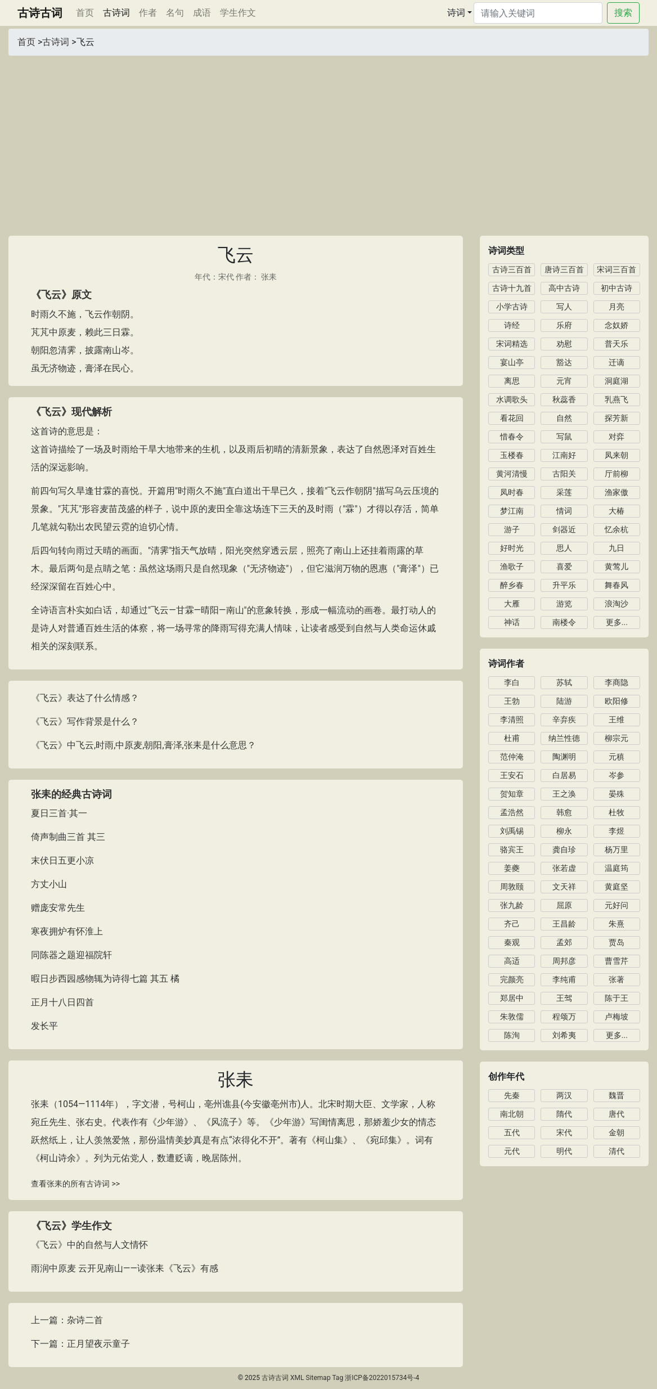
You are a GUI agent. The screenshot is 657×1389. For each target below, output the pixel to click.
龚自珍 (564, 849)
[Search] (538, 13)
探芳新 (616, 417)
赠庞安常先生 (58, 907)
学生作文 (238, 12)
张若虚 (564, 868)
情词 (564, 510)
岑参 (616, 775)
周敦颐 (512, 886)
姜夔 (512, 868)
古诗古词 (39, 13)
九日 (616, 547)
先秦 (512, 1095)
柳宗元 (616, 738)
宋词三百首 (616, 269)
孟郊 (564, 942)
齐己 (512, 923)
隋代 (564, 1113)
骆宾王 (512, 849)
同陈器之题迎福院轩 (71, 955)
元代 (512, 1151)
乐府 (564, 325)
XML (297, 1378)
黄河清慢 (512, 473)
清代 (616, 1151)
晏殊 (616, 793)
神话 (512, 622)
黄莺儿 (616, 566)
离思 (512, 380)
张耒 (269, 276)
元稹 (616, 756)
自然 (564, 417)
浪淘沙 (616, 603)
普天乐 (616, 343)
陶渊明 (564, 756)
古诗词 (116, 12)
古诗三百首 (512, 269)
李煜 (616, 830)
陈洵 (512, 1035)
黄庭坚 (616, 886)
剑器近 (564, 529)
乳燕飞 (616, 399)
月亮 (616, 306)
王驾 (564, 998)
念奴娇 (616, 325)
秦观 (512, 942)
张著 (616, 979)
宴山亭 (512, 362)
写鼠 (564, 436)
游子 (512, 529)
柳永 (564, 830)
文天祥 (564, 886)
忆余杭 (616, 529)
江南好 (564, 455)
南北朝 (512, 1113)
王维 (616, 719)
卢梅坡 (616, 1016)
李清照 (512, 719)
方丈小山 (49, 884)
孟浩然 (512, 812)
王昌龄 (564, 923)
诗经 (512, 325)
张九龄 (512, 905)
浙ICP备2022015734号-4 (382, 1378)
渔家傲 (616, 492)
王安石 (512, 775)
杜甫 (512, 738)
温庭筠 (616, 868)
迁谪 (616, 362)
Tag (337, 1378)
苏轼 (564, 682)
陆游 (564, 700)
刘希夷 (564, 1035)
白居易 (564, 775)
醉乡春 (512, 585)
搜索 (623, 12)
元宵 (564, 380)
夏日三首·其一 (59, 813)
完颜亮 (512, 979)
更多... (617, 622)
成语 (202, 12)
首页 (87, 12)
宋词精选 (512, 343)
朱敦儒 (512, 1016)
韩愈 (564, 812)
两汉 (564, 1095)
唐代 (616, 1113)
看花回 (512, 417)
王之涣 (564, 793)
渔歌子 (512, 566)
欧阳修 (616, 700)
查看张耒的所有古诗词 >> (75, 1183)
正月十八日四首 (62, 1002)
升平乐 (564, 585)
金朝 (616, 1132)
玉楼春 (512, 455)
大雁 (512, 603)
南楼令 (564, 622)
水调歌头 (512, 399)
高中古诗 (564, 288)
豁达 (564, 362)
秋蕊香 (564, 399)
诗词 (456, 12)
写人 (564, 306)
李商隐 (616, 682)
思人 (564, 547)
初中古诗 (616, 288)
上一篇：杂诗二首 (67, 1320)
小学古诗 (512, 306)
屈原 (564, 905)
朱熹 (616, 923)
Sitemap (318, 1378)
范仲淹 (512, 756)
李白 (512, 682)
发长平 (44, 1026)
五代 (512, 1132)
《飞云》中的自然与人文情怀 (89, 1244)
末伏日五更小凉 (62, 860)
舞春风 (616, 585)
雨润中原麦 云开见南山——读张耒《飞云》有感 (124, 1268)
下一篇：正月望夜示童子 (80, 1343)
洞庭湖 (616, 380)
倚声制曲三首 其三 (68, 836)
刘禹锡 (512, 830)
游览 (564, 603)
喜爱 (564, 566)
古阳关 (564, 473)
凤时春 (512, 492)
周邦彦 (564, 960)
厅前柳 (616, 473)
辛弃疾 (564, 719)
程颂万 (564, 1016)
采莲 (564, 492)
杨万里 (616, 849)
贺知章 (512, 793)
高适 (512, 960)
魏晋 (616, 1095)
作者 (148, 12)
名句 (175, 12)
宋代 (226, 276)
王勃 (512, 700)
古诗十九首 (512, 288)
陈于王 (616, 998)
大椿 (616, 510)
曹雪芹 (616, 960)
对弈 (616, 436)
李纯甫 (564, 979)
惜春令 (512, 436)
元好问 (616, 905)
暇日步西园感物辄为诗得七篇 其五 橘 (105, 978)
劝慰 (564, 343)
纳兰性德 (564, 738)
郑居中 (512, 998)
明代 (564, 1151)
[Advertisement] (328, 140)
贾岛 (616, 942)
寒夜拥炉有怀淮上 (67, 931)
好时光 (512, 547)
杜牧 (616, 812)
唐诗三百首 (564, 269)
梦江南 (512, 510)
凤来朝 (616, 455)
